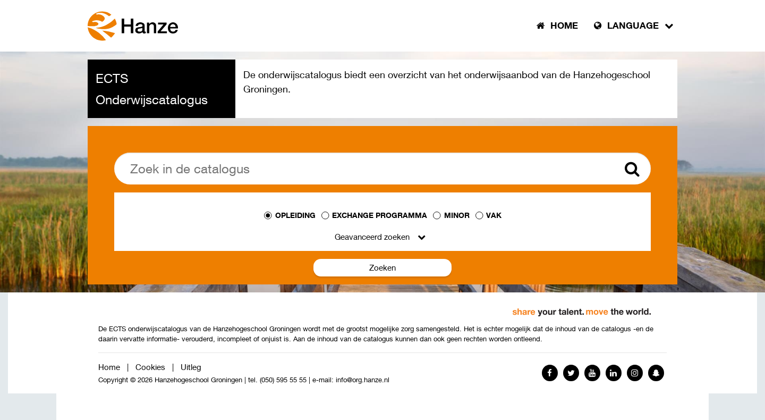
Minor (457, 215)
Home (109, 367)
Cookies (150, 367)
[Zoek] (382, 168)
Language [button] (634, 25)
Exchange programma (379, 215)
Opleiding (295, 215)
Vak (494, 215)
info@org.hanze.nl (362, 380)
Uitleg (191, 367)
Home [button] (557, 25)
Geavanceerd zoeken (372, 236)
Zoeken (382, 267)
